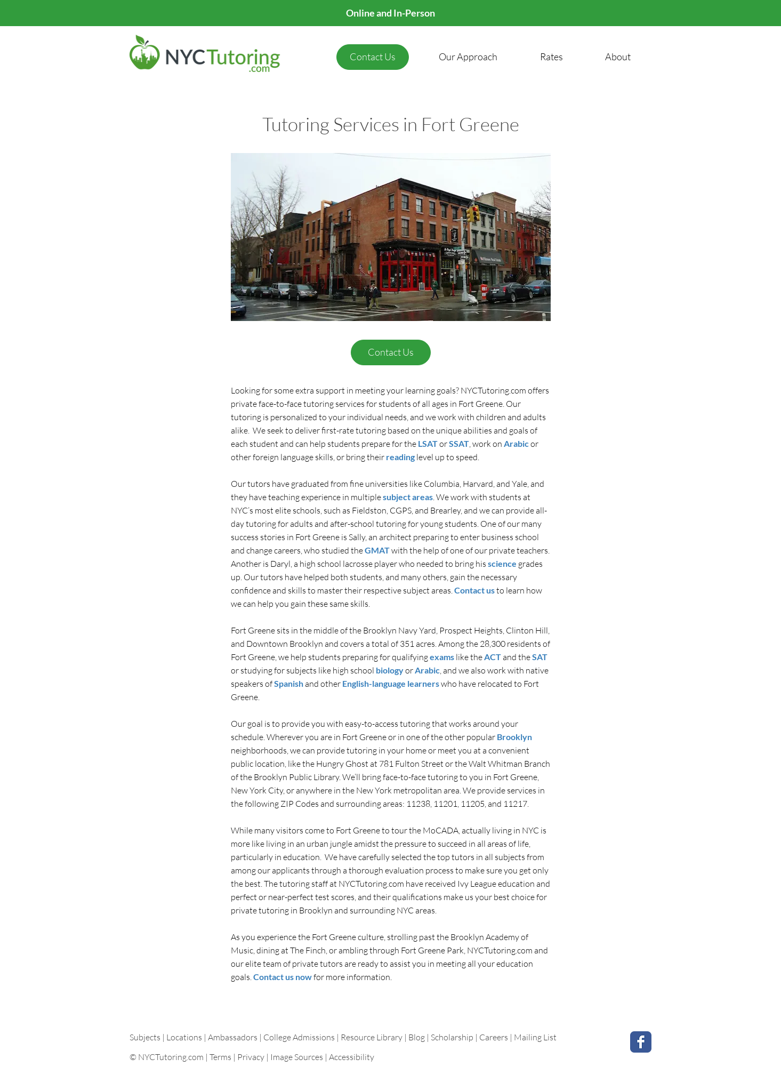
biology (390, 670)
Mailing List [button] (535, 1037)
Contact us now (283, 977)
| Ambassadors (230, 1037)
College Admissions (299, 1037)
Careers (493, 1037)
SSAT (459, 443)
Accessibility (351, 1057)
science (503, 563)
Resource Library (372, 1037)
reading (401, 457)
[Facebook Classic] (640, 1042)
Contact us (475, 590)
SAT (539, 657)
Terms (220, 1057)
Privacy (250, 1057)
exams (442, 657)
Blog (416, 1037)
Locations (185, 1037)
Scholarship (452, 1037)
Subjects (146, 1037)
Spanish (289, 683)
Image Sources (296, 1057)
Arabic (517, 443)
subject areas (408, 497)
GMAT (378, 550)
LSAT (428, 443)
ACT (493, 657)
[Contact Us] (372, 57)
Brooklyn (514, 737)
